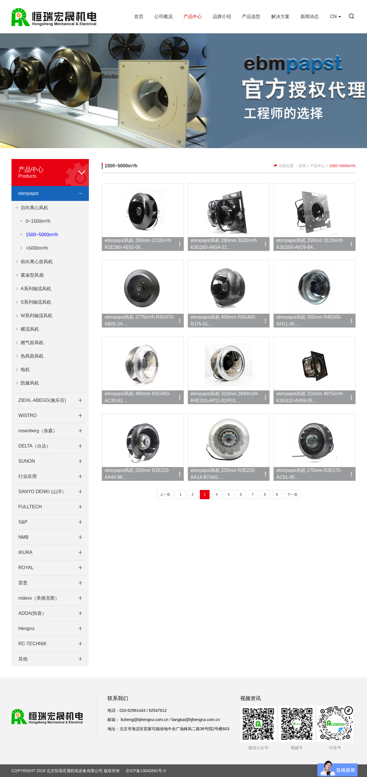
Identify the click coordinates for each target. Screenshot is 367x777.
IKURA (25, 552)
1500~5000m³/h (42, 234)
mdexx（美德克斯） (38, 598)
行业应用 (27, 476)
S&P (23, 522)
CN (333, 16)
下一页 (292, 495)
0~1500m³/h (38, 221)
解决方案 (280, 16)
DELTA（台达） (34, 445)
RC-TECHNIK (32, 643)
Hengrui (26, 628)
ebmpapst (28, 193)
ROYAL (26, 567)
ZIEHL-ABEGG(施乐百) (42, 400)
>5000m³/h (37, 248)
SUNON (26, 461)
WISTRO (27, 415)
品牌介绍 (222, 16)
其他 (23, 658)
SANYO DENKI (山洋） (42, 491)
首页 (138, 16)
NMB (23, 537)
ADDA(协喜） (32, 613)
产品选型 (251, 16)
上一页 (165, 495)
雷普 (23, 582)
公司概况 (163, 16)
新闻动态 (309, 16)
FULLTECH (30, 506)
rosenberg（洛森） (37, 430)
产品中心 (193, 16)
